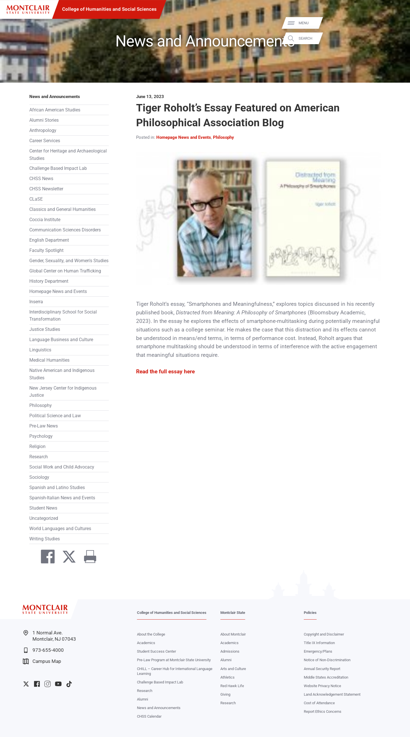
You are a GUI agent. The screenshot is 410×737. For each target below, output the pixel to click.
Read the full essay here (165, 371)
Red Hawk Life (232, 686)
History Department (48, 281)
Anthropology (42, 130)
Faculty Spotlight (46, 250)
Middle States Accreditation (326, 677)
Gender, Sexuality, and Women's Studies (68, 260)
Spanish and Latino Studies (57, 487)
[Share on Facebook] (45, 558)
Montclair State (232, 612)
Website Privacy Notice (322, 686)
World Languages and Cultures (60, 528)
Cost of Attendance (319, 703)
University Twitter (26, 684)
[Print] (87, 558)
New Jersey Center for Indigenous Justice (63, 391)
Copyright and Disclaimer (324, 634)
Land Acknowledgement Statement (332, 694)
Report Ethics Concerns (322, 711)
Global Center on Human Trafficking (65, 271)
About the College (151, 634)
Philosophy (40, 405)
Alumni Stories (44, 120)
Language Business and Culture (61, 339)
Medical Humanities (49, 360)
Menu (395, 23)
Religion (37, 446)
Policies (310, 612)
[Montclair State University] (28, 9)
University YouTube (58, 684)
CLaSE (36, 199)
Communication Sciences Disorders (65, 230)
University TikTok (69, 684)
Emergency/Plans (318, 651)
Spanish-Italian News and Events (62, 497)
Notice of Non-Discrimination (327, 660)
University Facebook (37, 684)
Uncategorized (43, 518)
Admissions (229, 651)
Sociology (39, 477)
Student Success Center (156, 651)
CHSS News (41, 178)
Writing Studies (44, 538)
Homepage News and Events (58, 291)
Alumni (142, 699)
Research (38, 456)
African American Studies (54, 110)
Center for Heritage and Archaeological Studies (68, 154)
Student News (43, 508)
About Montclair (233, 634)
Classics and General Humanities (62, 209)
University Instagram (47, 684)
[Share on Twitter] (66, 558)
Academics (146, 643)
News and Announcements (54, 96)
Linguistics (40, 350)
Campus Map (42, 661)
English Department (49, 240)
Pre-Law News (43, 426)
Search (397, 38)
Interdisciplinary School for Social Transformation (63, 315)
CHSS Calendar (149, 716)
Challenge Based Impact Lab (58, 168)
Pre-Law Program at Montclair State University (174, 660)
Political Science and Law (55, 415)
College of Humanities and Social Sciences (109, 9)
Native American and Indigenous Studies (62, 374)
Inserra (36, 301)
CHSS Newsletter (46, 189)
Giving (225, 694)
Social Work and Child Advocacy (61, 467)
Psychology (41, 436)
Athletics (227, 677)
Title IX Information (319, 643)
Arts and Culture (233, 669)
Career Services (44, 140)
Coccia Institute (44, 219)
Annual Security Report (322, 669)
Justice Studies (44, 329)
